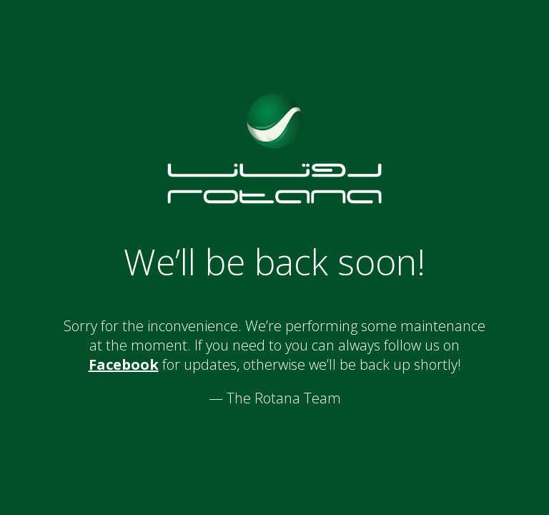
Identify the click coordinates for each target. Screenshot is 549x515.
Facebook (124, 364)
